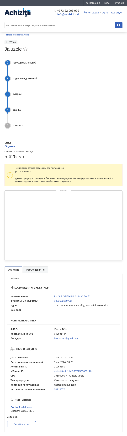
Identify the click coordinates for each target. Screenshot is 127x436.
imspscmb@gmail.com (66, 338)
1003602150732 (63, 300)
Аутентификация (112, 12)
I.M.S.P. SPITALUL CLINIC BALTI (72, 296)
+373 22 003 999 (66, 10)
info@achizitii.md (68, 14)
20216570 (59, 389)
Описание (13, 269)
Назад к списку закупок (17, 35)
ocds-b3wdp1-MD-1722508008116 (72, 371)
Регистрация (91, 12)
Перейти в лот (22, 424)
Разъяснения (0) (35, 269)
